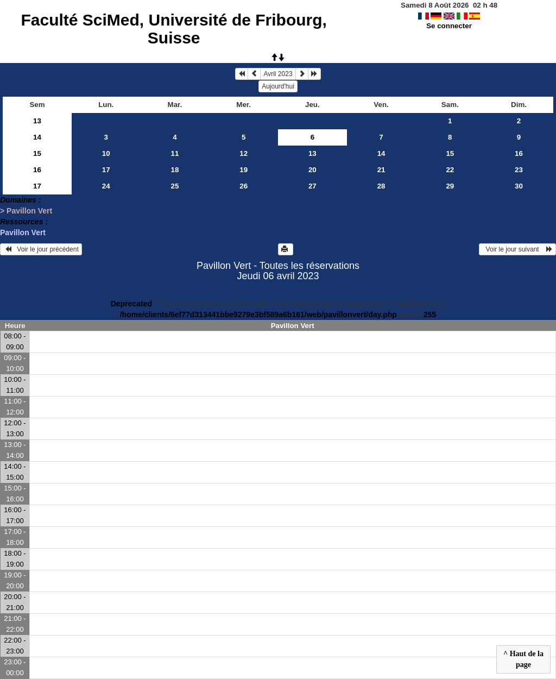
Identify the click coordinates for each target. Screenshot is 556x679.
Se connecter (449, 26)
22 (450, 170)
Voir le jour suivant (517, 249)
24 (106, 186)
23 (519, 170)
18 (175, 170)
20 (312, 170)
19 (243, 170)
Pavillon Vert (23, 232)
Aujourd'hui (278, 86)
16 (519, 153)
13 (37, 121)
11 (175, 153)
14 (37, 137)
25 (175, 186)
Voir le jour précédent (41, 249)
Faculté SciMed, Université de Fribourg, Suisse (173, 29)
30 (519, 186)
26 (243, 186)
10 (106, 153)
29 (450, 186)
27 (312, 186)
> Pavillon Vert (26, 210)
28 (381, 186)
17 (106, 170)
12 (243, 153)
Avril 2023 (277, 74)
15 (37, 153)
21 (381, 170)
